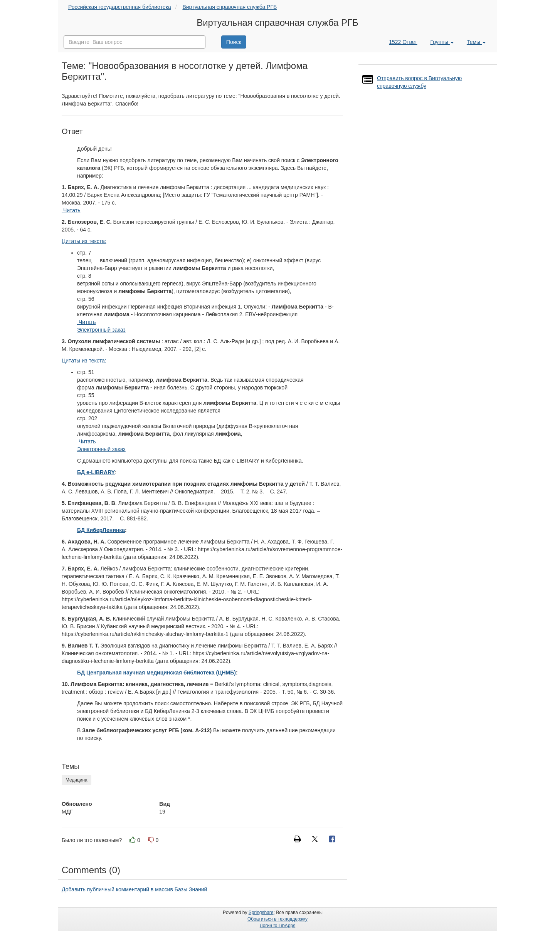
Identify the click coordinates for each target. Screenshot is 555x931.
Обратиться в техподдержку (277, 919)
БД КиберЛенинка (101, 530)
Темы (476, 42)
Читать (71, 210)
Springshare (261, 912)
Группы (442, 42)
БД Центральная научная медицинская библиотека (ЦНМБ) (156, 672)
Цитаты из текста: (84, 241)
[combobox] (134, 42)
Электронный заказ (101, 330)
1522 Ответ (403, 42)
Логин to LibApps (277, 925)
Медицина (76, 780)
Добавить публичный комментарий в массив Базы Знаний (134, 889)
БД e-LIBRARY (96, 472)
